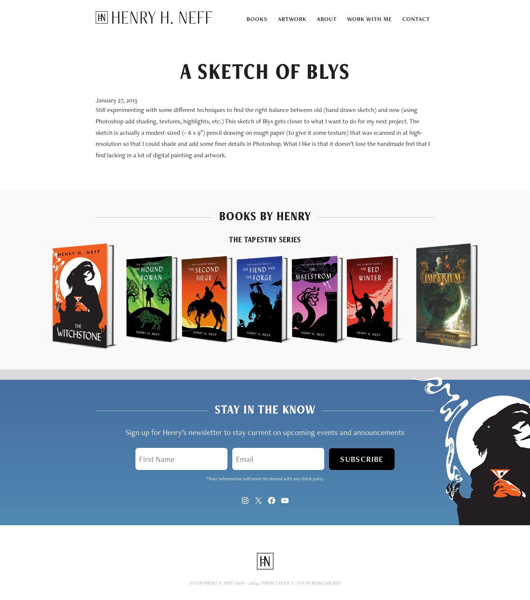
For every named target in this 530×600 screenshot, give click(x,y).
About (327, 19)
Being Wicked (326, 577)
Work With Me (369, 19)
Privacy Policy (277, 577)
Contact (416, 19)
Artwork (292, 19)
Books (257, 19)
